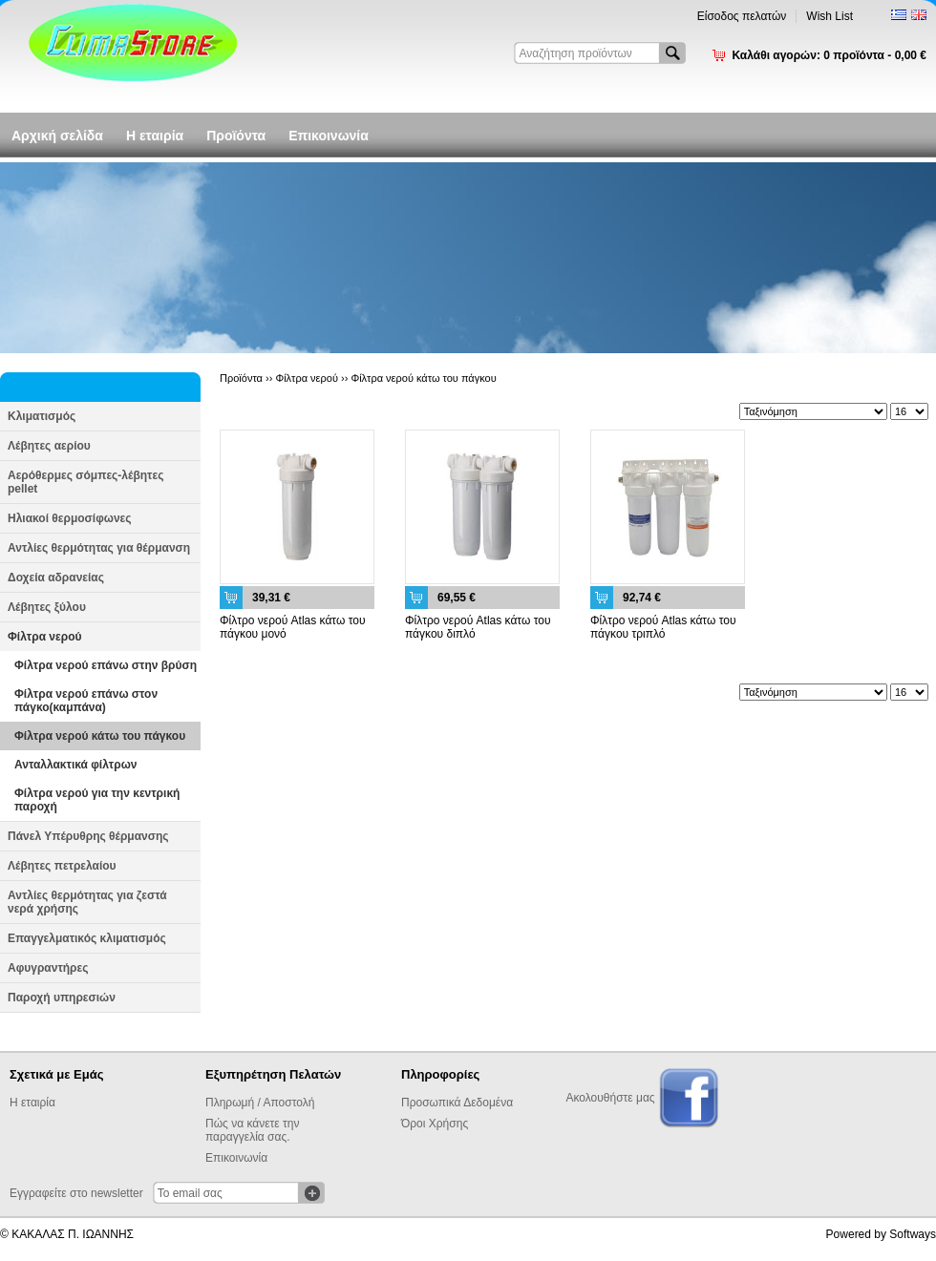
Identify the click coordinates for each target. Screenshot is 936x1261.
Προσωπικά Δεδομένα (457, 1102)
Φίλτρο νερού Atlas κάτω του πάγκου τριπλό (662, 627)
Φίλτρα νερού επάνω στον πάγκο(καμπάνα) (86, 700)
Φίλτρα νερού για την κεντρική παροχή (97, 800)
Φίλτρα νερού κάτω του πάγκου (99, 736)
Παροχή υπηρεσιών (62, 997)
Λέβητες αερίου (49, 445)
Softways (912, 1234)
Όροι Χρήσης (434, 1123)
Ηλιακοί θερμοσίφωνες (70, 518)
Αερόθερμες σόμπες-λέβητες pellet (85, 482)
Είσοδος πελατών (742, 16)
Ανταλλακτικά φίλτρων (75, 764)
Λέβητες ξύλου (47, 607)
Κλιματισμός (41, 416)
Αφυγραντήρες (48, 968)
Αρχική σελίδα (57, 135)
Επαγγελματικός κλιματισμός (87, 938)
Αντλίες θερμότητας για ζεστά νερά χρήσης (87, 902)
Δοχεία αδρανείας (56, 577)
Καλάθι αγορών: (829, 55)
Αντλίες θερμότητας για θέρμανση (99, 548)
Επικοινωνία (328, 135)
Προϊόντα (236, 135)
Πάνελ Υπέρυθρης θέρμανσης (88, 836)
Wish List (829, 16)
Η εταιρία (154, 135)
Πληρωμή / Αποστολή (259, 1102)
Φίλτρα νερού (44, 636)
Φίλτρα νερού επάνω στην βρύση (105, 665)
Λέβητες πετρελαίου (62, 865)
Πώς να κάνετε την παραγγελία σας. (252, 1130)
